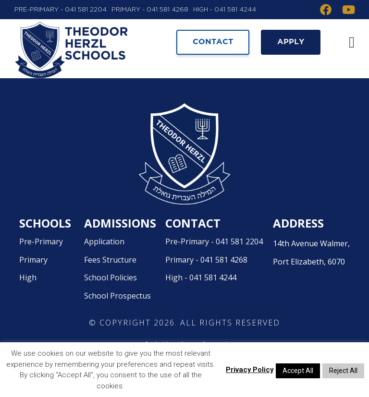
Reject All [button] (343, 370)
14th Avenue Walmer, (314, 276)
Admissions (120, 245)
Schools (45, 245)
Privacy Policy (249, 369)
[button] (350, 42)
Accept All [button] (298, 370)
